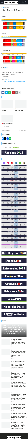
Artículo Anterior (6, 130)
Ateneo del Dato (11, 191)
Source (3, 85)
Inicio (2, 7)
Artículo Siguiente (22, 130)
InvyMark (11, 205)
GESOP (11, 200)
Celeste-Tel (11, 222)
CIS (11, 178)
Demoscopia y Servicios (11, 231)
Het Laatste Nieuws (18, 81)
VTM (24, 81)
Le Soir (11, 81)
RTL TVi (7, 81)
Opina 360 (11, 213)
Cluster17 (11, 209)
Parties (7, 85)
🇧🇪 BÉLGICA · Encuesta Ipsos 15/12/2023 (7, 124)
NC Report (11, 196)
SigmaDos (11, 183)
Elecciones (12, 244)
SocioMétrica (11, 174)
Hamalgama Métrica (11, 218)
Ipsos (7, 79)
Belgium (7, 7)
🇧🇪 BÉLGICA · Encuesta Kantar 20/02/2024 (19, 109)
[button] (2, 2)
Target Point (11, 165)
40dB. (11, 187)
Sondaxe (11, 240)
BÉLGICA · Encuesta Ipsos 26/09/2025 (6, 109)
